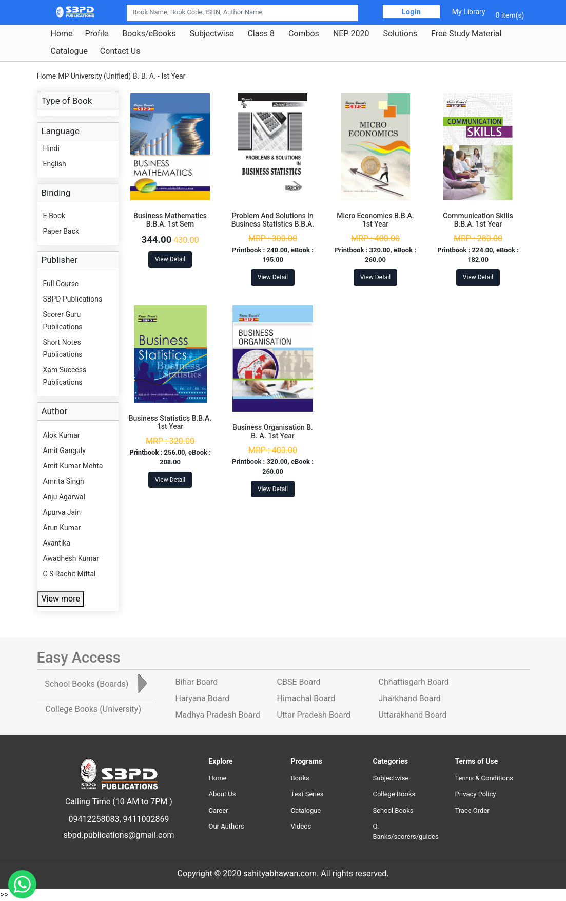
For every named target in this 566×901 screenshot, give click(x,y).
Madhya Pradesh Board (217, 715)
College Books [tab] (93, 709)
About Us (222, 794)
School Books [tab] (87, 684)
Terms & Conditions (484, 778)
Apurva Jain (62, 512)
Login (411, 12)
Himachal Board (306, 698)
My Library (468, 12)
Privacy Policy (475, 794)
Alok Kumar (61, 435)
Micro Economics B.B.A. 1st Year (375, 220)
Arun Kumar (62, 527)
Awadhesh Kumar (71, 558)
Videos (300, 826)
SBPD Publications (73, 299)
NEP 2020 (351, 34)
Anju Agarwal (64, 497)
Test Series (306, 794)
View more (61, 599)
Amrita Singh (63, 481)
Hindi (51, 148)
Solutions (400, 34)
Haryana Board (202, 698)
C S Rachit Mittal (69, 574)
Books (299, 778)
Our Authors (226, 826)
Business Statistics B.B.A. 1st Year (170, 422)
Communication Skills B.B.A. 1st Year (478, 220)
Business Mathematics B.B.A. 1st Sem (170, 220)
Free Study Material (466, 34)
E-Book (54, 216)
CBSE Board (299, 682)
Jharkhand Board (410, 698)
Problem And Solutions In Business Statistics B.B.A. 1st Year (273, 224)
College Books (394, 794)
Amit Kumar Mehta (73, 466)
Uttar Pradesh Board (313, 715)
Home (62, 34)
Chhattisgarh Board (414, 682)
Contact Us (120, 51)
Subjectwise (212, 34)
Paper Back (61, 231)
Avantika (57, 543)
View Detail (170, 259)
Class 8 (260, 34)
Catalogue (69, 51)
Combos (303, 34)
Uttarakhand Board (413, 715)
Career (218, 810)
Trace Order (472, 810)
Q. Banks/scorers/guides (405, 831)
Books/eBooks (148, 34)
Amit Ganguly (64, 450)
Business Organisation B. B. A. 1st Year (272, 431)
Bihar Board (196, 682)
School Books (393, 810)
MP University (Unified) (94, 76)
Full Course (61, 283)
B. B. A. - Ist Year (159, 76)
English (54, 164)
